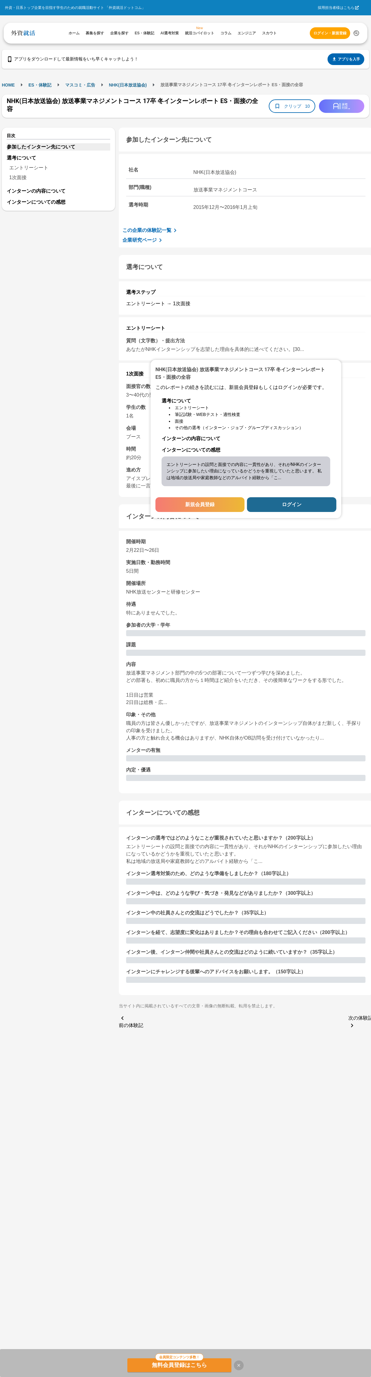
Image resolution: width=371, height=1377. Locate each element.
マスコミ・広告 (80, 85)
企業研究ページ (143, 240)
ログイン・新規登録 (330, 33)
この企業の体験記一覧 (150, 230)
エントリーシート (28, 167)
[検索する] (356, 33)
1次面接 (18, 177)
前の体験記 (131, 1021)
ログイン (292, 504)
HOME (8, 85)
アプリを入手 (346, 59)
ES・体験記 (39, 85)
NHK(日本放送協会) (128, 85)
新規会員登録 (200, 504)
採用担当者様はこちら (336, 8)
